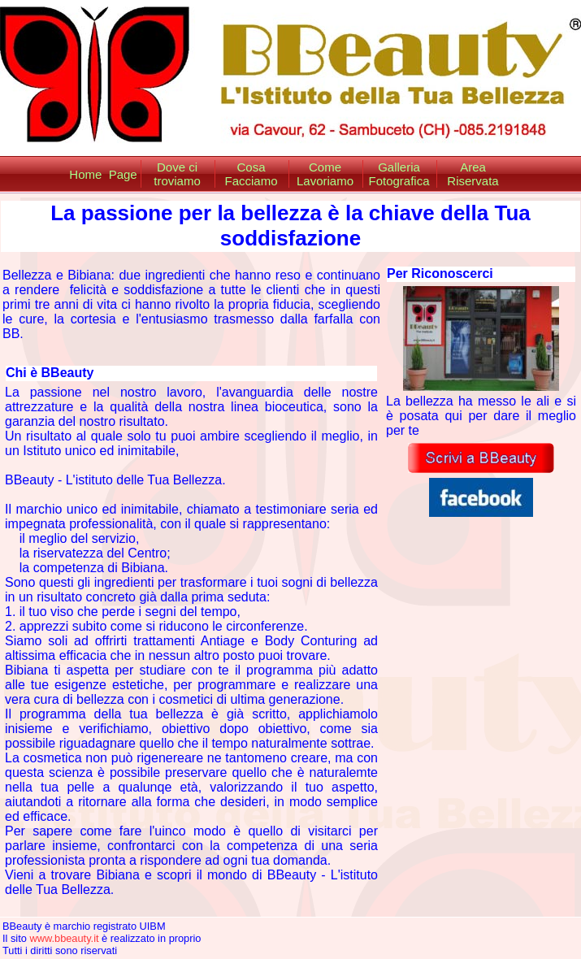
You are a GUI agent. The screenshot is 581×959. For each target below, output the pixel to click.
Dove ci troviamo (177, 174)
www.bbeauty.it (63, 938)
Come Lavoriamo (325, 174)
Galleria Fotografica (398, 174)
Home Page (103, 174)
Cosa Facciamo (250, 174)
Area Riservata (472, 174)
